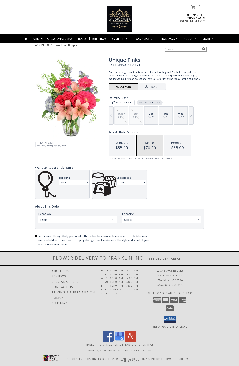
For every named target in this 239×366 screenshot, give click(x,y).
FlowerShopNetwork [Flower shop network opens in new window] (122, 358)
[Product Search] (182, 49)
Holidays (170, 39)
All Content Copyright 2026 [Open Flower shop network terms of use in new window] (86, 358)
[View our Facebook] (108, 340)
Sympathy (121, 39)
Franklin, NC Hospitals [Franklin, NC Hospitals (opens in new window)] (139, 344)
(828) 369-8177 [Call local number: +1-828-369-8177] (197, 20)
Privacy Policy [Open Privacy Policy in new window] (150, 358)
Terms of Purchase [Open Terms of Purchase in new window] (176, 358)
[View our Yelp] (130, 340)
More (208, 39)
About (191, 39)
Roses (82, 39)
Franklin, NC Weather (101, 350)
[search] (203, 49)
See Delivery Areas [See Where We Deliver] (165, 258)
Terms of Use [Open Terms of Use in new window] (130, 360)
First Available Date (149, 102)
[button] (196, 7)
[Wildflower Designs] (119, 18)
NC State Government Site (135, 350)
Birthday (99, 39)
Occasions (146, 39)
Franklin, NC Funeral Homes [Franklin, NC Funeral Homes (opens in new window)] (103, 344)
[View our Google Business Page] (119, 340)
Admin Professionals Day (52, 39)
